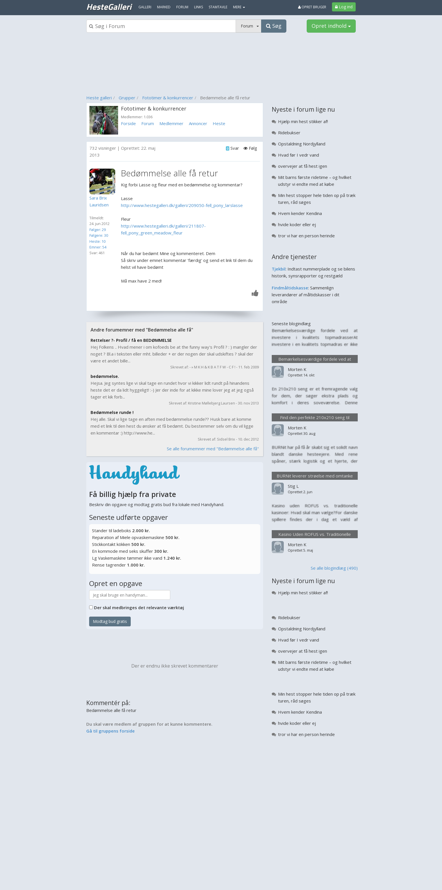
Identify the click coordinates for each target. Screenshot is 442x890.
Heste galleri (99, 97)
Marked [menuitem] (164, 7)
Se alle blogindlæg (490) (334, 568)
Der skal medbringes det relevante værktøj (139, 607)
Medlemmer (171, 123)
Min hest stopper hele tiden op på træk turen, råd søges (316, 198)
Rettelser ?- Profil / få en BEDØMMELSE (131, 340)
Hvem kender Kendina (300, 213)
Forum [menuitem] (182, 7)
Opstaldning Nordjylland (301, 144)
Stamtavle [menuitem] (218, 7)
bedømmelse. (105, 376)
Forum (147, 123)
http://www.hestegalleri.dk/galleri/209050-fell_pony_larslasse (182, 205)
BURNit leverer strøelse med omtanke (315, 476)
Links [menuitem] (198, 7)
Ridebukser (289, 132)
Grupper (127, 97)
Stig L (293, 486)
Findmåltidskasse (290, 288)
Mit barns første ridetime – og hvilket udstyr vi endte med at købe (314, 180)
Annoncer (198, 123)
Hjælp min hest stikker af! (303, 121)
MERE (239, 7)
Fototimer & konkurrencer (167, 97)
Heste (219, 123)
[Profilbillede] (103, 181)
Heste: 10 (97, 241)
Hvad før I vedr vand (298, 155)
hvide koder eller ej (297, 224)
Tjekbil (278, 269)
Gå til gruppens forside (110, 731)
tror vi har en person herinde (306, 235)
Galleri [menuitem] (144, 7)
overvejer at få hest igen (302, 166)
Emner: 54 (97, 247)
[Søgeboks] (161, 26)
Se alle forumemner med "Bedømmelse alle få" (213, 448)
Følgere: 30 (98, 235)
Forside (128, 123)
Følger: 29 (97, 229)
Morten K (297, 369)
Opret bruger (312, 7)
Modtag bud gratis (110, 621)
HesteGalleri (108, 6)
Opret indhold (331, 25)
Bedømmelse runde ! (112, 412)
